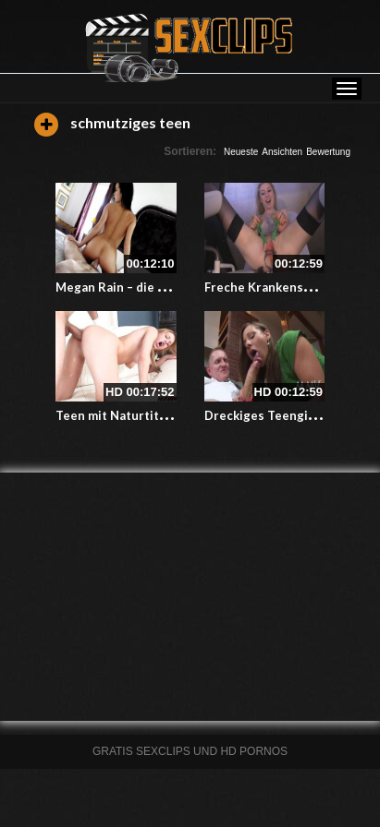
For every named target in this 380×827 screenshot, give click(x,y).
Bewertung (328, 152)
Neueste (241, 152)
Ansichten (282, 152)
